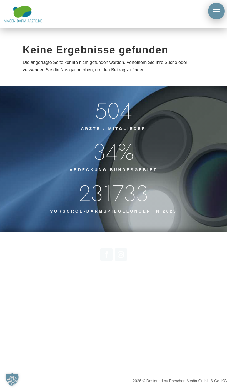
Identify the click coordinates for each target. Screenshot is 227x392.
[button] (216, 11)
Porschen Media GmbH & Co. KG (198, 381)
